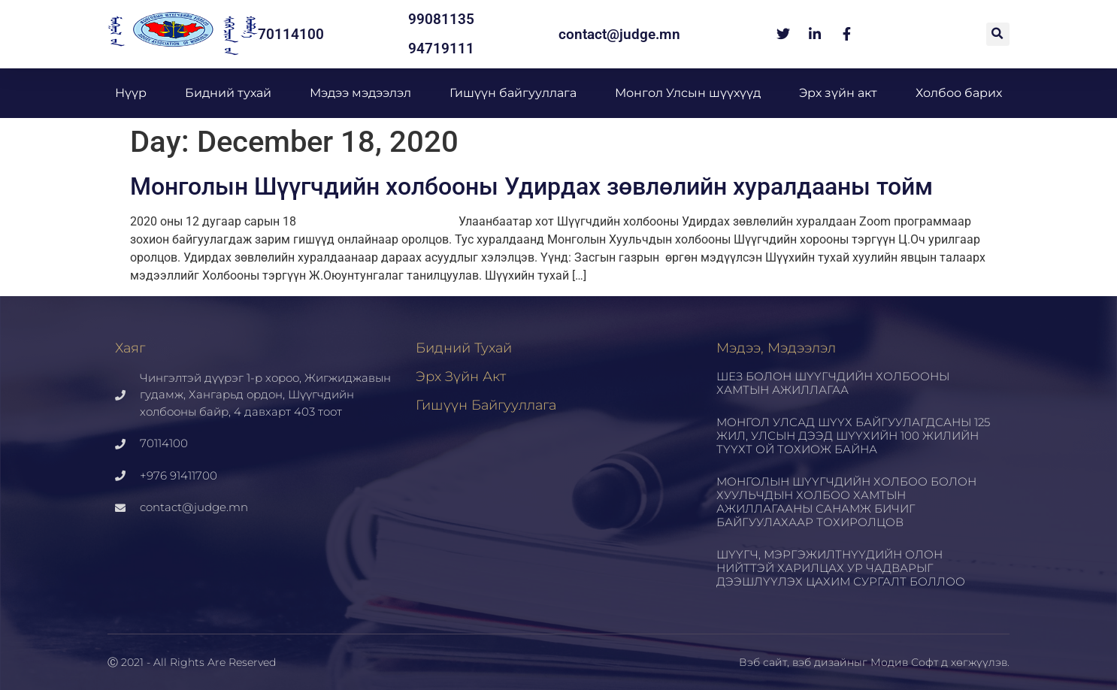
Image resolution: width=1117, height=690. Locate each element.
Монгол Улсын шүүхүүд (688, 93)
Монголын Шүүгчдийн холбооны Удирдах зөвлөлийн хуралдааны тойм (531, 186)
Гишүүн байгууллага (513, 93)
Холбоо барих (959, 93)
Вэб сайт (763, 662)
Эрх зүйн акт (838, 93)
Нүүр (131, 93)
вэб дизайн (823, 662)
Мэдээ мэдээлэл (360, 93)
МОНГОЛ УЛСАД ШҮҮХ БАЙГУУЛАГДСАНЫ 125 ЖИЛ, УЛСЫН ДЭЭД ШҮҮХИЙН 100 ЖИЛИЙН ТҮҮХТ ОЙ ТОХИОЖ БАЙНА (853, 435)
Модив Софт (904, 662)
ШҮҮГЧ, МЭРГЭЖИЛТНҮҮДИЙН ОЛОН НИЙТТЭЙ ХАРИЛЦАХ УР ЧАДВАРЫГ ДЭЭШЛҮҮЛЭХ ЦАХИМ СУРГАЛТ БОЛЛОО (840, 568)
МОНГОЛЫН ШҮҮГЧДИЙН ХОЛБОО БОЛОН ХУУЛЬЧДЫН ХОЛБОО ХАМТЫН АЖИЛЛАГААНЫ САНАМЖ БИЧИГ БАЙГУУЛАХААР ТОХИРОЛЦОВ (846, 501)
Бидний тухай (228, 93)
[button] (998, 34)
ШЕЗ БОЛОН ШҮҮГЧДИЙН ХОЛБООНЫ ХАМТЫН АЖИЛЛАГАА (832, 383)
